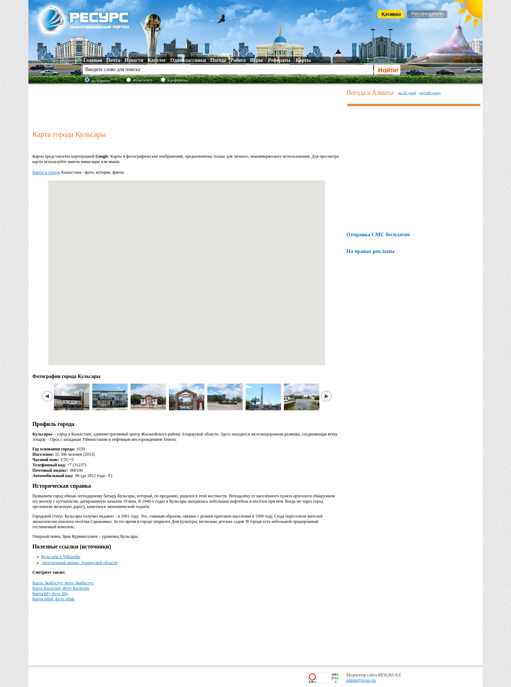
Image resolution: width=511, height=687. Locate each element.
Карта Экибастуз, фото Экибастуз (62, 582)
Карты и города (46, 172)
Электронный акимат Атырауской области (79, 562)
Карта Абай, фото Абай (53, 598)
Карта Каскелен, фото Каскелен (60, 588)
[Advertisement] (188, 106)
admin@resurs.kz (361, 680)
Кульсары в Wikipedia (60, 556)
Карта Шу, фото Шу (50, 593)
